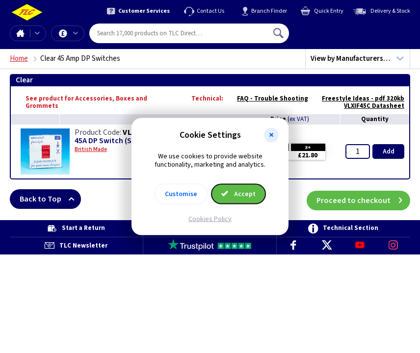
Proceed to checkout (363, 199)
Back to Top (50, 199)
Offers (75, 33)
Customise (181, 194)
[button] (271, 135)
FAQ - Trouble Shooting (267, 98)
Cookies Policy (210, 219)
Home (20, 33)
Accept (238, 194)
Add (388, 151)
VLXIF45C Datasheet (369, 105)
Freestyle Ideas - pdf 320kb (358, 98)
